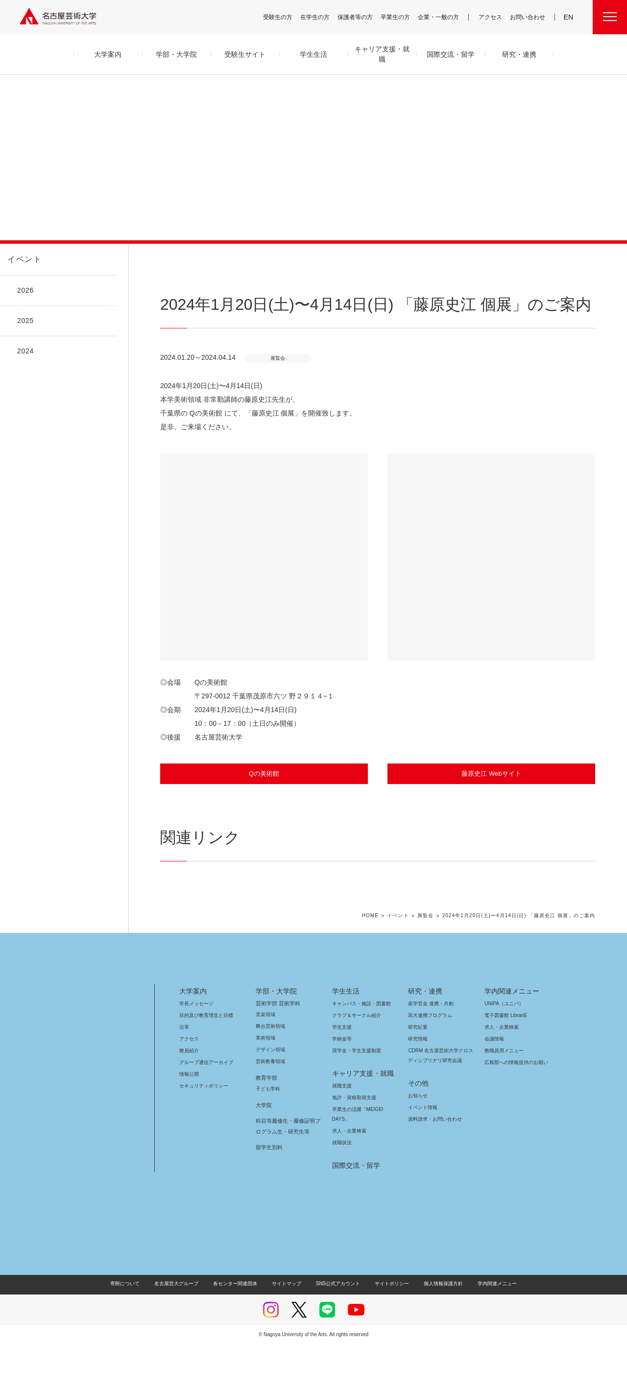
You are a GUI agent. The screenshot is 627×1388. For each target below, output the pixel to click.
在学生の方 (321, 17)
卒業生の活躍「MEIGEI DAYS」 (363, 1153)
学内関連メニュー (510, 1035)
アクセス (493, 17)
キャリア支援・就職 (359, 1117)
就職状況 (342, 1186)
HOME (374, 959)
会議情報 (494, 1082)
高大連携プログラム (429, 1059)
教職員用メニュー (503, 1094)
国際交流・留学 (354, 1209)
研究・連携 (423, 1035)
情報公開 (189, 1117)
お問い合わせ (528, 17)
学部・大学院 (274, 1035)
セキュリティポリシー (200, 1129)
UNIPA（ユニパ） (500, 1047)
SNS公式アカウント (336, 1327)
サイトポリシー (387, 1327)
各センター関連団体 (240, 1327)
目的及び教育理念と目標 (206, 1059)
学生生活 (346, 1035)
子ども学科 (267, 1132)
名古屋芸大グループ (183, 1327)
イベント (22, 259)
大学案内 (193, 1035)
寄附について (133, 1327)
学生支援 (342, 1070)
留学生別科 (269, 1191)
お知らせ (417, 1139)
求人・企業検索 (348, 1174)
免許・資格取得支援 (353, 1141)
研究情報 (418, 1082)
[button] (264, 557)
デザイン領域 (270, 1093)
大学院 (264, 1149)
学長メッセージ (195, 1047)
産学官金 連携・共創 (429, 1047)
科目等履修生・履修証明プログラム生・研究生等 (286, 1169)
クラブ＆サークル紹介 (354, 1059)
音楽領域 (265, 1058)
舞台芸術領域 (270, 1069)
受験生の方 (284, 17)
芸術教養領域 (270, 1105)
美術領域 (265, 1081)
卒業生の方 (401, 17)
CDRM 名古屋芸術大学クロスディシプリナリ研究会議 (441, 1099)
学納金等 (342, 1082)
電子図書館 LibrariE (506, 1059)
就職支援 (342, 1129)
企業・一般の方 (443, 17)
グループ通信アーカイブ (204, 1106)
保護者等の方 (361, 17)
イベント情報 (421, 1151)
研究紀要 (418, 1070)
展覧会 (428, 959)
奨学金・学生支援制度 (355, 1094)
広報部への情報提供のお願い (516, 1106)
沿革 (184, 1070)
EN (569, 17)
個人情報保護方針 (437, 1327)
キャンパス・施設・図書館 (357, 1047)
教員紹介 (189, 1094)
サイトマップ (289, 1327)
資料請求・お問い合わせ (433, 1162)
